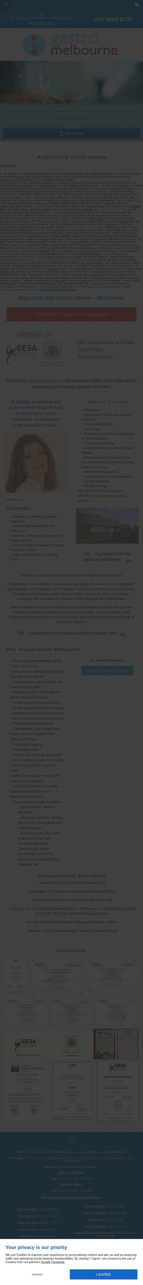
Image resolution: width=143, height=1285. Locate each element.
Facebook (57, 1262)
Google (45, 1262)
